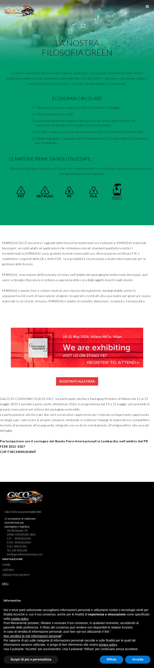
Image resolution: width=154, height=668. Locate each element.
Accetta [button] (137, 659)
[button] (147, 6)
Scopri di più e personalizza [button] (31, 659)
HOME (6, 564)
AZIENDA (8, 569)
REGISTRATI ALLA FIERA (77, 381)
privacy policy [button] (108, 644)
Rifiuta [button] (111, 659)
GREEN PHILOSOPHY (16, 575)
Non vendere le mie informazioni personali (32, 636)
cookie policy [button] (19, 619)
